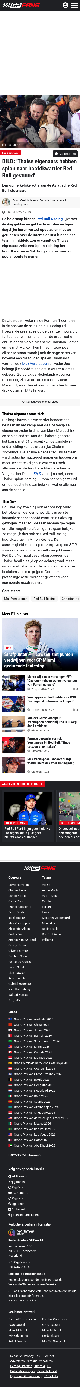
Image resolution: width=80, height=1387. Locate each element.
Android (39, 1366)
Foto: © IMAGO (11, 145)
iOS (49, 1366)
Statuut (32, 1361)
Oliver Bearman (18, 950)
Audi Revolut (50, 895)
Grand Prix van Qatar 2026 (28, 1140)
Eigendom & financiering (26, 1376)
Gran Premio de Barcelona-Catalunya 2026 (39, 1063)
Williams (47, 939)
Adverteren (17, 1361)
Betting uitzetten (21, 1366)
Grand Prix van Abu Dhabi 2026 (31, 1145)
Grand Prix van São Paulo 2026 (31, 1129)
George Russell (18, 945)
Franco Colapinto (19, 906)
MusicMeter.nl (51, 1330)
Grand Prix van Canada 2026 (30, 1052)
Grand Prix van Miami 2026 (29, 1046)
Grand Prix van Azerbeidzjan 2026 (33, 1107)
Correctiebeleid (47, 1371)
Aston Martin (50, 890)
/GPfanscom (18, 1176)
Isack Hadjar (16, 917)
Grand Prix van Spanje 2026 (29, 1101)
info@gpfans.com (20, 1262)
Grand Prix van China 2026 (28, 1024)
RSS (38, 1356)
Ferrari (46, 906)
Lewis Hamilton (18, 884)
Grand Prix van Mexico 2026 (29, 1123)
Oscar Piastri (16, 901)
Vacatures (46, 1361)
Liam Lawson (17, 972)
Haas (45, 912)
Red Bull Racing (49, 219)
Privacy (29, 1356)
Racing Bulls (50, 928)
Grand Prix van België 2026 (28, 1079)
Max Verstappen (35, 363)
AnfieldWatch (17, 1341)
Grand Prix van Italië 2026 (28, 1096)
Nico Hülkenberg (19, 989)
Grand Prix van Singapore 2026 (31, 1112)
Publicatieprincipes (22, 1371)
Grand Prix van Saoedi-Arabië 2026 (34, 1041)
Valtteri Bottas (18, 994)
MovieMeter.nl (17, 1330)
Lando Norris (17, 895)
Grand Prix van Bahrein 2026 (30, 1035)
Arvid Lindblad (17, 978)
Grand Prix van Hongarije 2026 (31, 1085)
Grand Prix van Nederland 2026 (31, 1090)
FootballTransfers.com (23, 1319)
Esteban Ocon (17, 956)
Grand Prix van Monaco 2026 (30, 1057)
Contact (48, 1356)
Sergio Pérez (16, 1000)
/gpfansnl (16, 1204)
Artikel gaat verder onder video (40, 401)
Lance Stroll (16, 967)
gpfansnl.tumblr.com (23, 1215)
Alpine (46, 884)
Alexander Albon (19, 928)
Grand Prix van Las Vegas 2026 (31, 1134)
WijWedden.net (18, 1335)
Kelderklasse (50, 1335)
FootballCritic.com (54, 1319)
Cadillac (47, 901)
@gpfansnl (17, 1187)
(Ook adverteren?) (31, 1155)
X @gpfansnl (16, 1182)
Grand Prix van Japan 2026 (29, 1030)
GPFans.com (51, 1324)
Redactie (16, 1356)
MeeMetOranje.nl (53, 1341)
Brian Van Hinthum (24, 200)
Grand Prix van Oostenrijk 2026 (31, 1068)
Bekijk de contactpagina (22, 1300)
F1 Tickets (51, 1376)
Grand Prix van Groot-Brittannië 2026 (35, 1074)
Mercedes (48, 923)
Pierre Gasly (16, 912)
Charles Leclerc (18, 890)
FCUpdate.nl (16, 1324)
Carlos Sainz (16, 934)
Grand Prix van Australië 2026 (30, 1019)
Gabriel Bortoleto (19, 983)
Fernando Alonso (19, 961)
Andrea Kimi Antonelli (22, 939)
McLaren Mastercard (56, 917)
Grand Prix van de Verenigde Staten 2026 (38, 1118)
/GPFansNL (18, 1193)
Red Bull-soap (10, 152)
